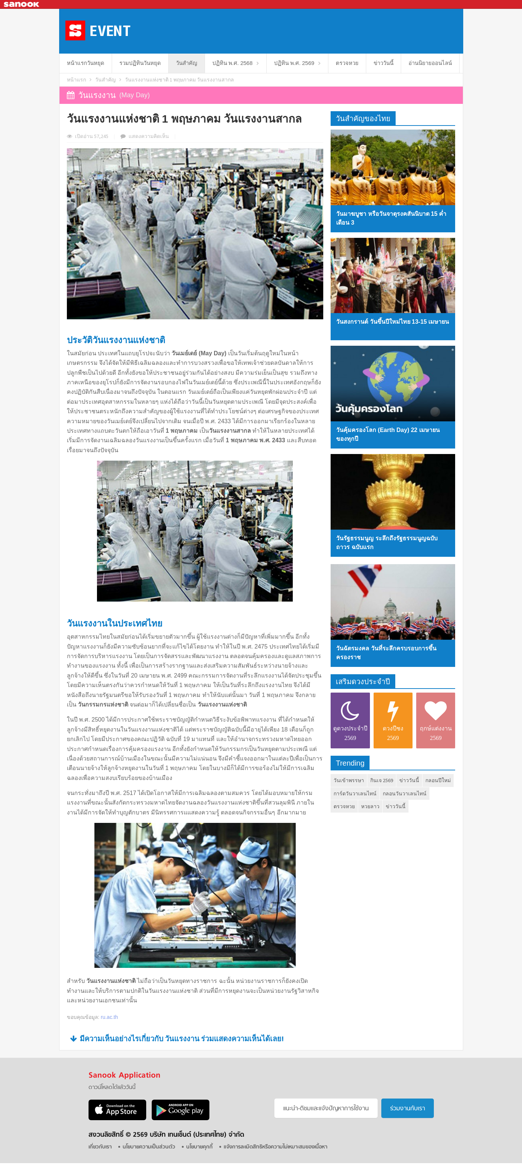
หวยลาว (370, 806)
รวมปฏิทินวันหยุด (140, 63)
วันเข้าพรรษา (349, 780)
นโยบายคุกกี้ (199, 1147)
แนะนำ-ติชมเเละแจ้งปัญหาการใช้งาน (326, 1109)
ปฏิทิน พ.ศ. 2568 (232, 63)
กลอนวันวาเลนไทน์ (404, 793)
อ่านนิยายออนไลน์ (430, 63)
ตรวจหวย (347, 63)
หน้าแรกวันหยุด (85, 63)
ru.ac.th (109, 1017)
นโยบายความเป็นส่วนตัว (149, 1147)
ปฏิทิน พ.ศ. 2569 (294, 63)
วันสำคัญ (186, 63)
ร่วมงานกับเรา (407, 1109)
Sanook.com (22, 4)
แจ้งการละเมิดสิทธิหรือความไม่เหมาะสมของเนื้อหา (275, 1147)
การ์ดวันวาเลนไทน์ (355, 793)
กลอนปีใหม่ (438, 780)
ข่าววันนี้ (383, 63)
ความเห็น (149, 136)
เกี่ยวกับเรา (100, 1147)
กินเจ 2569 (381, 780)
